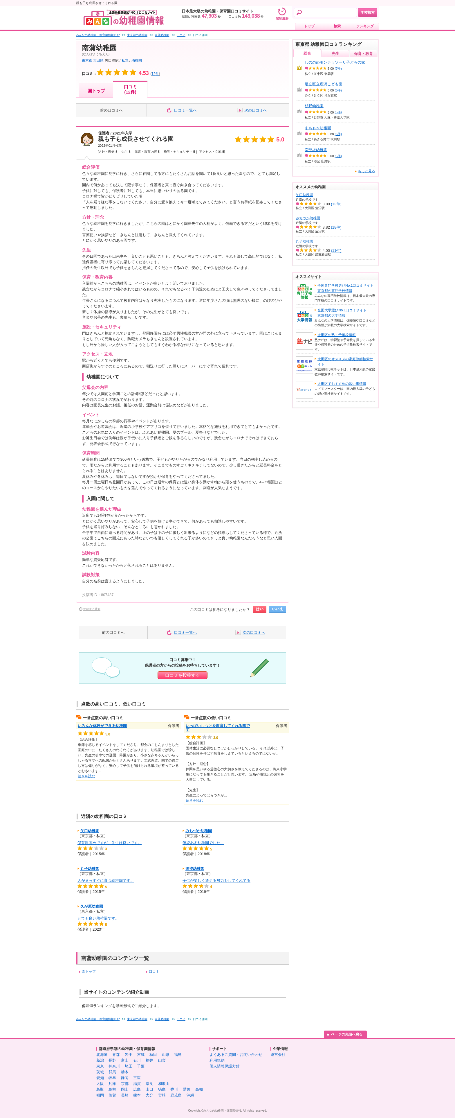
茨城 (100, 1072)
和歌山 (163, 1083)
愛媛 (186, 1089)
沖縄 (190, 1095)
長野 (112, 1060)
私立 (125, 60)
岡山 (125, 1089)
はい (259, 609)
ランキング (365, 26)
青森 (116, 1054)
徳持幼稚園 (194, 868)
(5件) (338, 90)
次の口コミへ (255, 110)
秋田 (153, 1054)
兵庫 (112, 1083)
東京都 (87, 60)
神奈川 (114, 1066)
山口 (149, 1089)
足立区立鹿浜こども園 (323, 84)
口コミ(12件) (130, 89)
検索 (337, 26)
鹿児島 (176, 1095)
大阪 (100, 1083)
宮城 (141, 1054)
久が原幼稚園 (91, 906)
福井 (149, 1060)
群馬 (112, 1072)
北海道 (102, 1054)
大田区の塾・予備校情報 (336, 335)
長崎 (125, 1095)
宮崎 (162, 1095)
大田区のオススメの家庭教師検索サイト (345, 361)
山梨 (162, 1060)
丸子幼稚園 (89, 868)
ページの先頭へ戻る (346, 1034)
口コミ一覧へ (185, 110)
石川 (137, 1060)
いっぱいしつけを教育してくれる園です (218, 728)
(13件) (336, 204)
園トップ (96, 90)
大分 (149, 1095)
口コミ (154, 972)
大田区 (98, 60)
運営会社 (278, 1054)
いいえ (277, 609)
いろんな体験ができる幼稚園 (102, 726)
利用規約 (217, 1060)
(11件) (336, 250)
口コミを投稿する (182, 675)
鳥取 (100, 1089)
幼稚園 (136, 60)
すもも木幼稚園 (318, 128)
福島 (178, 1054)
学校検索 (368, 12)
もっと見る (366, 171)
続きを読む (86, 776)
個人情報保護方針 (225, 1066)
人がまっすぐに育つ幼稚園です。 (105, 880)
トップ (309, 26)
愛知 (100, 1078)
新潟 (100, 1060)
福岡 (100, 1095)
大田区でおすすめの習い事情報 (341, 384)
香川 (174, 1089)
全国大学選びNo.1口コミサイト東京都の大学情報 (341, 312)
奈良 (149, 1083)
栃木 (125, 1072)
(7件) (338, 68)
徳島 (162, 1089)
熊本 (137, 1095)
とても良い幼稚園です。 (98, 918)
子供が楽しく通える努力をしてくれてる (216, 880)
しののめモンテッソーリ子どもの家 (335, 62)
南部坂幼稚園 (316, 150)
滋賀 (137, 1083)
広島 (137, 1089)
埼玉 (128, 1066)
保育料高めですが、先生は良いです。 (109, 843)
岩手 (128, 1054)
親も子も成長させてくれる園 (136, 139)
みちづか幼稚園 (198, 831)
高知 (199, 1089)
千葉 (141, 1066)
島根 (112, 1089)
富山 (125, 1060)
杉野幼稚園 (314, 106)
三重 (137, 1078)
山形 (165, 1054)
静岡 (125, 1078)
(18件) (336, 227)
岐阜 (112, 1078)
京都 (125, 1083)
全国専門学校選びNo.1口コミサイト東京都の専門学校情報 (345, 288)
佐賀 (112, 1095)
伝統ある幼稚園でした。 (203, 843)
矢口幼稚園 (89, 831)
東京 (100, 1066)
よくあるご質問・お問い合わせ (236, 1054)
